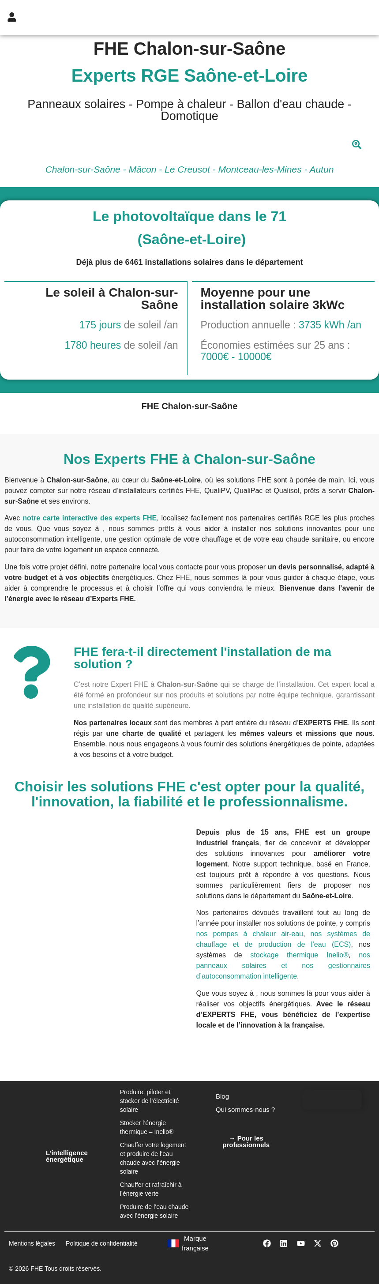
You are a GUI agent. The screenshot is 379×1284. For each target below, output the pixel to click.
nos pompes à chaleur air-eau (249, 934)
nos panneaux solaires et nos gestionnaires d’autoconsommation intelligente (283, 965)
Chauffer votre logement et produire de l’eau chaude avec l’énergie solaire (153, 1158)
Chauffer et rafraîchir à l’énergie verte (151, 1189)
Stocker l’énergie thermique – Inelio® (147, 1127)
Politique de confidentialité (102, 1243)
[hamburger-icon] (335, 17)
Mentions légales (32, 1243)
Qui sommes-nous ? (245, 1109)
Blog (222, 1096)
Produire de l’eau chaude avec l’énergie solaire (154, 1211)
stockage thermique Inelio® (299, 955)
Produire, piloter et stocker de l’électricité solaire (149, 1100)
